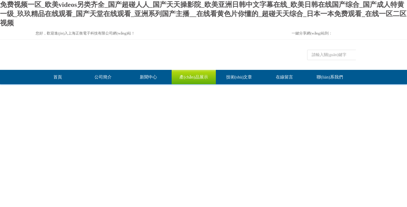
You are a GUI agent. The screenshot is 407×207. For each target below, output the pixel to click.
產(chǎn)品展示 (193, 77)
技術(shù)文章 (239, 77)
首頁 (57, 77)
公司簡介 (103, 77)
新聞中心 (148, 77)
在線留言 (284, 77)
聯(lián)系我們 (330, 77)
